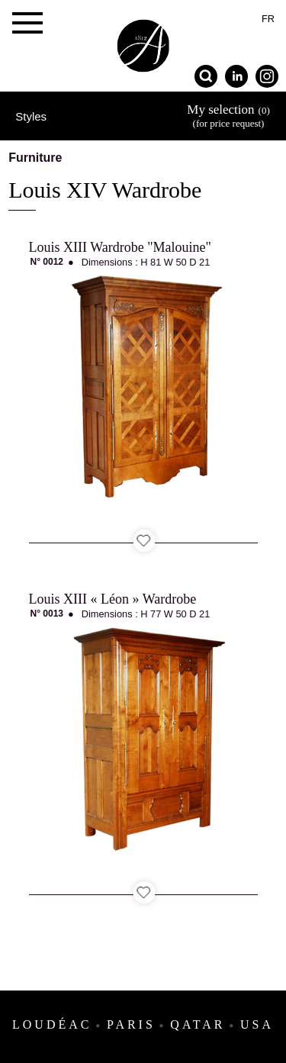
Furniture (35, 157)
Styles (31, 116)
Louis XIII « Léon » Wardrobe (113, 599)
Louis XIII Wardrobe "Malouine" (120, 247)
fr (268, 18)
